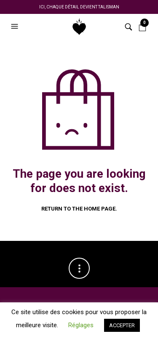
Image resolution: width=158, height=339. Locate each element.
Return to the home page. (79, 209)
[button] (16, 26)
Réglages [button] (81, 325)
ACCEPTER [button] (122, 325)
